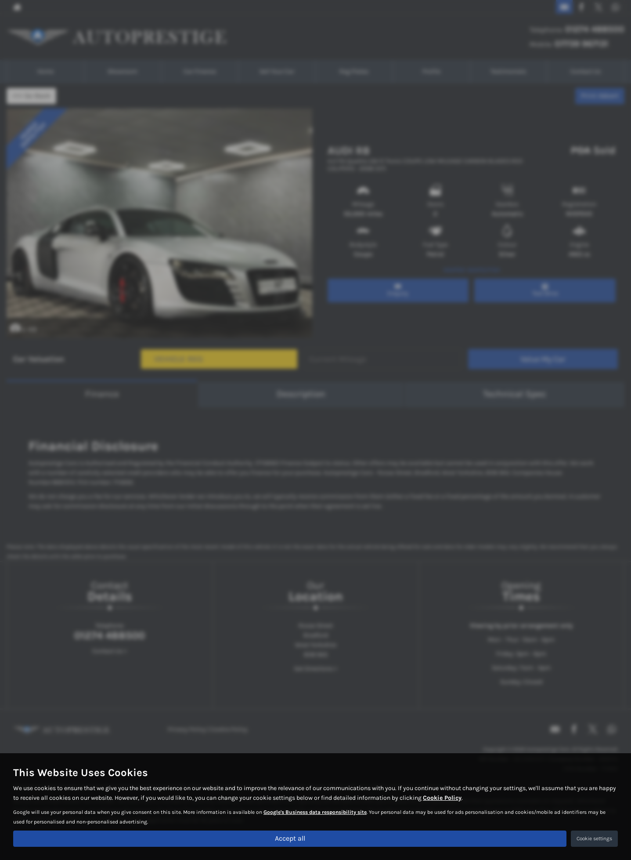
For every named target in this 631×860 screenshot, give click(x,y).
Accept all (290, 838)
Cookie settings (594, 838)
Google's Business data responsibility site (315, 812)
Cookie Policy (442, 797)
